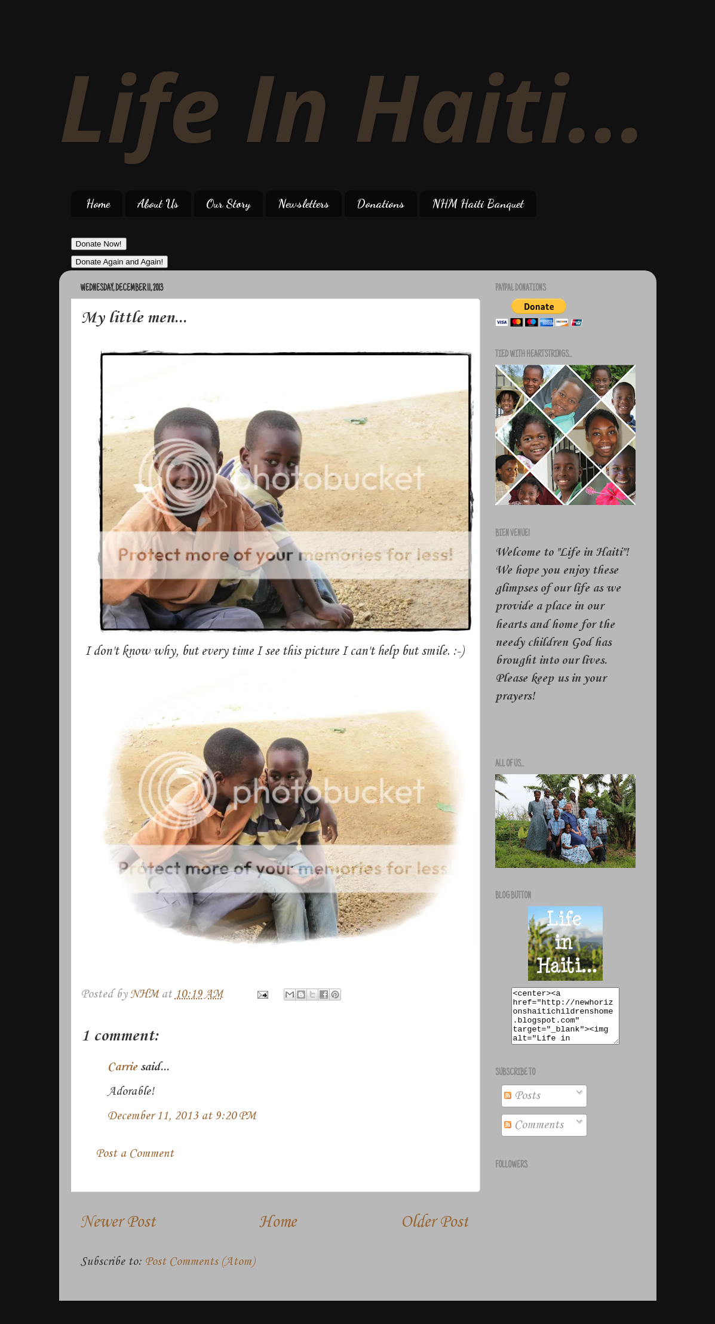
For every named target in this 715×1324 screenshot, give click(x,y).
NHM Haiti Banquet (478, 203)
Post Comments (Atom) (199, 1262)
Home (98, 203)
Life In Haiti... (352, 106)
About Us (158, 203)
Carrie (122, 1067)
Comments (533, 1136)
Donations (380, 203)
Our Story (228, 203)
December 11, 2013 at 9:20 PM (182, 1116)
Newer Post (117, 1222)
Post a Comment (135, 1154)
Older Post (434, 1222)
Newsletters (303, 203)
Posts (522, 1107)
